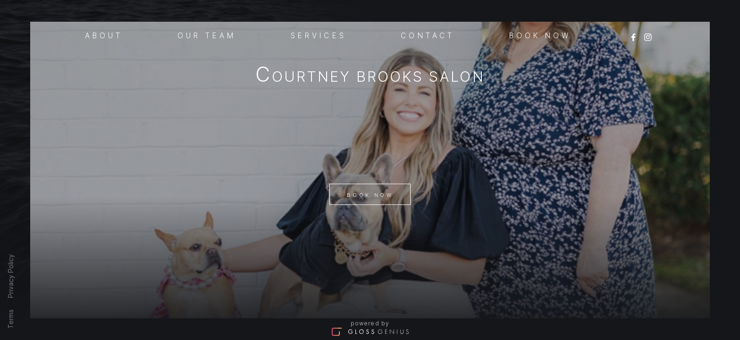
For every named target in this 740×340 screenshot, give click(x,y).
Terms (11, 319)
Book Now (370, 195)
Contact (427, 35)
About (104, 35)
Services (318, 35)
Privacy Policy (11, 276)
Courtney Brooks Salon (369, 76)
